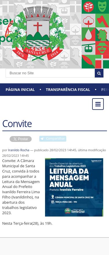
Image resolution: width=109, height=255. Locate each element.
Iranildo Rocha (18, 150)
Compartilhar (55, 138)
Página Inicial (20, 89)
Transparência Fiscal (68, 89)
